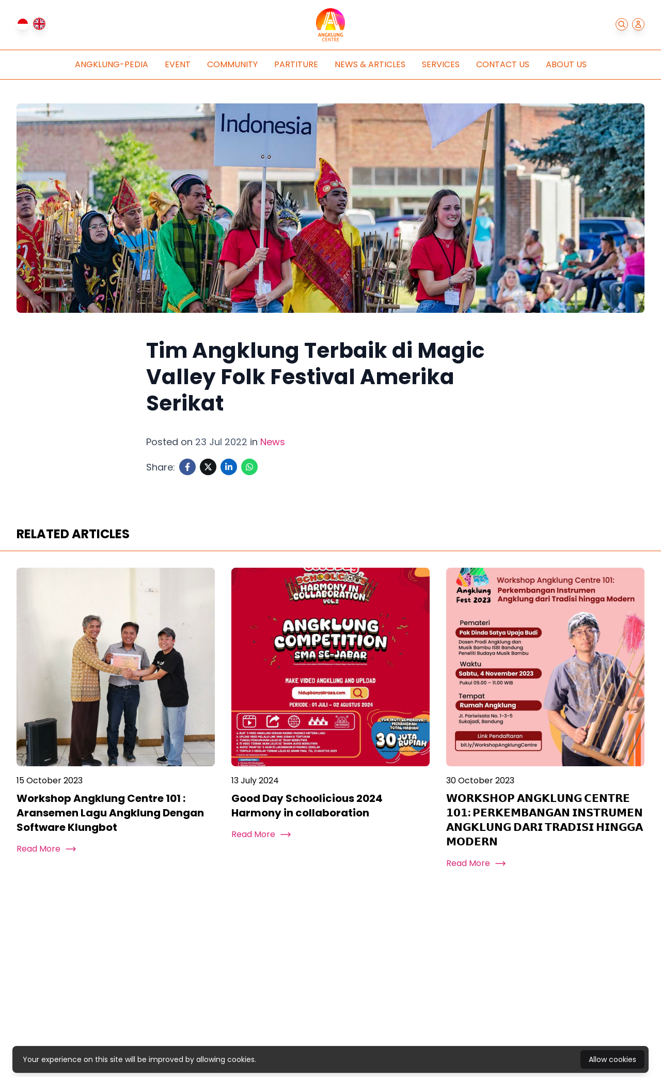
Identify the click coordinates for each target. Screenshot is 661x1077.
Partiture (296, 64)
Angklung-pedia (111, 64)
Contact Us (502, 64)
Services (441, 64)
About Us (566, 64)
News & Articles (370, 64)
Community (232, 64)
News (272, 441)
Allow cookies (612, 1059)
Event (178, 64)
